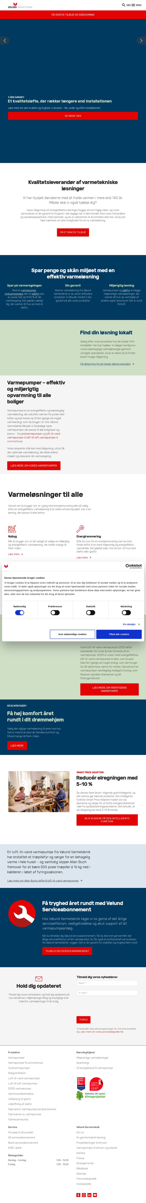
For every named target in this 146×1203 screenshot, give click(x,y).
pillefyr (35, 291)
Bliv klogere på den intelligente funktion (100, 808)
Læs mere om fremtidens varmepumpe (102, 682)
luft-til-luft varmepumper (41, 435)
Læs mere (13, 550)
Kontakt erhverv (66, 1189)
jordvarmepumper (31, 431)
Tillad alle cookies (119, 634)
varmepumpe (28, 288)
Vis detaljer (129, 624)
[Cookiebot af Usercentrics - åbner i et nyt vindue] (128, 566)
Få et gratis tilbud (72, 231)
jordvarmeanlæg (14, 291)
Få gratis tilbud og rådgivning (73, 13)
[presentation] (101, 989)
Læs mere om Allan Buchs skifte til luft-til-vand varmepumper (43, 866)
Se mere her (73, 115)
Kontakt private (91, 1189)
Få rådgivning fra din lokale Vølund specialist (105, 362)
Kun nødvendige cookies (73, 634)
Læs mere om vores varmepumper (27, 462)
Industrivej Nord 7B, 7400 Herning (31, 1189)
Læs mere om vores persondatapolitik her (102, 1014)
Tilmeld (82, 1003)
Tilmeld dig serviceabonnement (60, 935)
